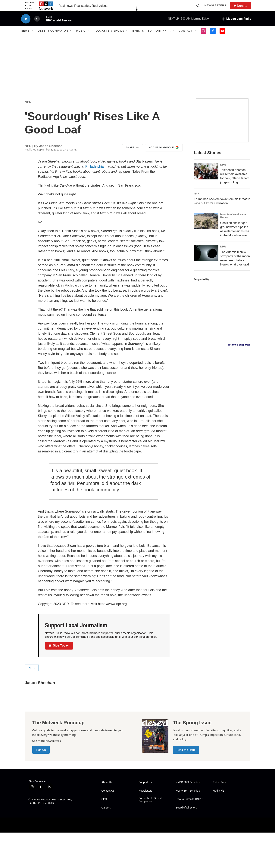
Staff (104, 807)
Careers (106, 816)
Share (132, 156)
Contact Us (108, 799)
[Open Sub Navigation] (32, 39)
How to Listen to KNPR (189, 807)
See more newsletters (46, 749)
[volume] (37, 27)
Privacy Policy (65, 808)
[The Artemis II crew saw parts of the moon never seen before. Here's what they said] (206, 262)
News (25, 39)
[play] (26, 27)
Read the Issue (186, 758)
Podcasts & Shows (109, 39)
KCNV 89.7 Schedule (188, 799)
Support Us (145, 790)
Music (81, 39)
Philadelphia (94, 175)
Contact (186, 39)
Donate (244, 10)
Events (138, 39)
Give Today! (59, 654)
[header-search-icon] (200, 10)
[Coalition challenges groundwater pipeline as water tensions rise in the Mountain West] (206, 230)
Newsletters (217, 9)
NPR (28, 110)
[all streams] (236, 27)
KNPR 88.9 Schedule (188, 790)
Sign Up (41, 758)
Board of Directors (186, 816)
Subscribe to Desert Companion (150, 808)
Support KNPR (159, 39)
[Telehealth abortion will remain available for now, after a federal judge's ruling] (206, 180)
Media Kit (218, 799)
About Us (107, 790)
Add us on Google (164, 156)
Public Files (219, 790)
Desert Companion (53, 39)
